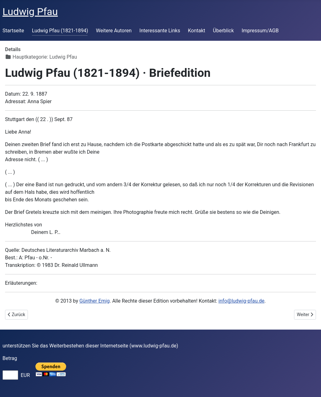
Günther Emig (94, 301)
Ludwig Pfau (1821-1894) (60, 31)
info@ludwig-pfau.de (241, 301)
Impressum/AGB (260, 31)
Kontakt (196, 31)
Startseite (13, 31)
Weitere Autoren (114, 31)
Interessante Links (159, 31)
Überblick (223, 31)
